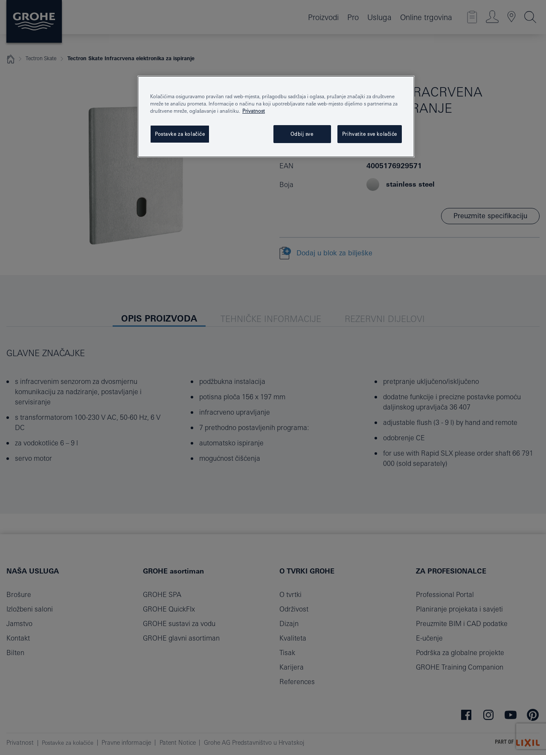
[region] (276, 117)
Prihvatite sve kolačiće (369, 134)
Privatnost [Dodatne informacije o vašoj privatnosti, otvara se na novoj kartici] (253, 111)
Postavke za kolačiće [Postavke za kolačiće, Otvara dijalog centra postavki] (180, 134)
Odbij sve (301, 134)
